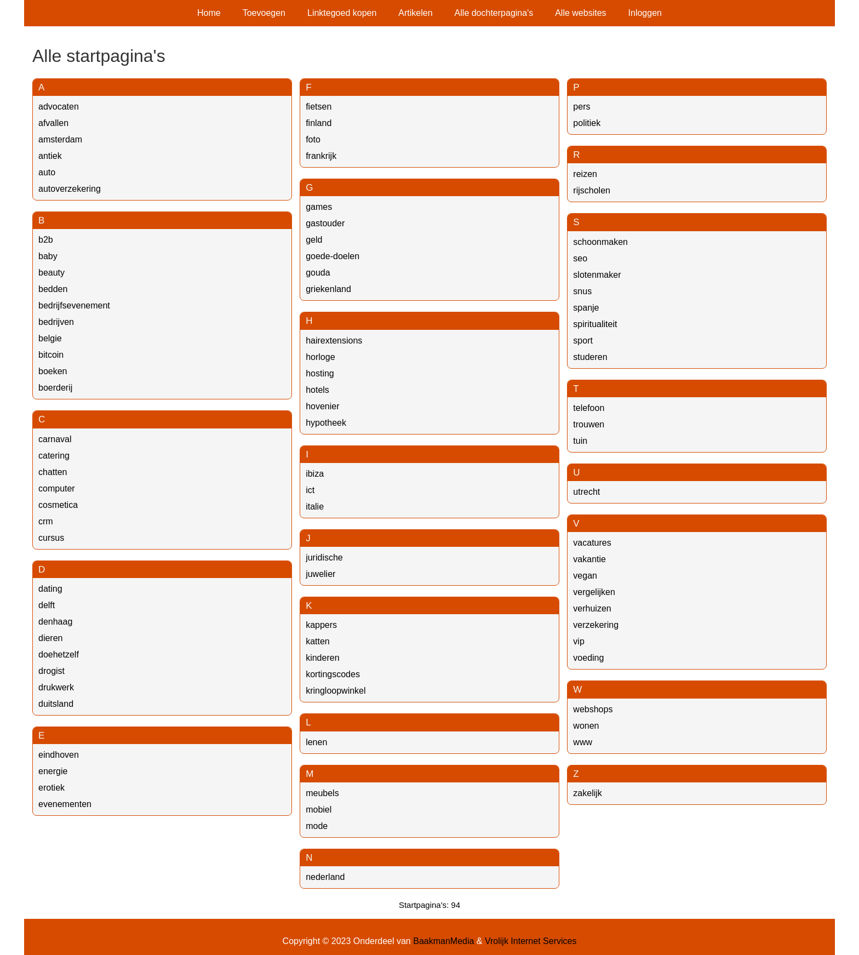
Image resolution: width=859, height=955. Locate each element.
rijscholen (591, 190)
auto (46, 172)
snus (582, 291)
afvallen (53, 123)
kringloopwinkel (335, 690)
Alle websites (580, 13)
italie (315, 506)
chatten (52, 472)
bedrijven (56, 322)
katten (318, 641)
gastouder (325, 223)
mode (317, 826)
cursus (51, 537)
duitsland (55, 703)
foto (313, 139)
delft (46, 605)
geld (314, 239)
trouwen (588, 424)
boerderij (55, 387)
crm (45, 521)
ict (310, 490)
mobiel (318, 809)
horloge (320, 357)
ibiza (315, 473)
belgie (50, 338)
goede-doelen (332, 256)
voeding (588, 657)
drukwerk (56, 687)
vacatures (592, 542)
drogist (51, 671)
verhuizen (592, 608)
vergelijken (594, 592)
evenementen (64, 804)
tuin (580, 440)
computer (56, 488)
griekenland (328, 289)
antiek (50, 156)
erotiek (51, 787)
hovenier (322, 406)
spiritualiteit (595, 324)
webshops (592, 709)
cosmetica (58, 505)
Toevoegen (264, 13)
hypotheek (326, 422)
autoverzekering (69, 188)
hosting (320, 373)
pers (581, 106)
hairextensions (334, 340)
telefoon (588, 408)
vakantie (589, 559)
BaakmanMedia (443, 941)
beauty (51, 272)
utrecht (586, 491)
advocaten (58, 106)
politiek (586, 123)
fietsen (318, 106)
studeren (590, 357)
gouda (318, 272)
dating (50, 588)
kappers (321, 625)
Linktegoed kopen (341, 13)
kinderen (322, 657)
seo (580, 258)
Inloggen (645, 13)
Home (209, 13)
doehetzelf (58, 654)
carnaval (54, 439)
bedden (52, 289)
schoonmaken (600, 242)
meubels (322, 793)
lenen (316, 742)
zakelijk (587, 793)
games (319, 206)
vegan (585, 575)
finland (318, 123)
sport (583, 340)
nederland (325, 877)
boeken (52, 371)
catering (54, 455)
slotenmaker (597, 274)
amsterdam (60, 139)
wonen (586, 725)
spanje (586, 307)
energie (52, 771)
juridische (324, 557)
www (582, 742)
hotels (317, 389)
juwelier (320, 574)
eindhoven (58, 754)
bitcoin (51, 354)
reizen (585, 174)
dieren (50, 638)
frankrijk (321, 156)
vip (578, 641)
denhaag (55, 621)
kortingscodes (333, 674)
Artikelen (415, 13)
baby (48, 256)
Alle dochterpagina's (494, 13)
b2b (45, 239)
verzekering (596, 625)
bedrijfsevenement (74, 305)
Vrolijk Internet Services (530, 941)
